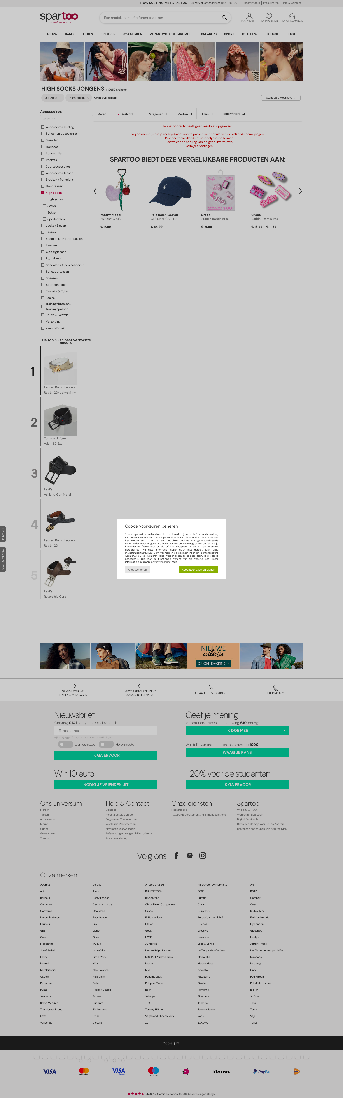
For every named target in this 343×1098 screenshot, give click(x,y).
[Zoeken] (224, 17)
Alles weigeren (137, 569)
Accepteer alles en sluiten (198, 569)
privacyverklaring (160, 561)
